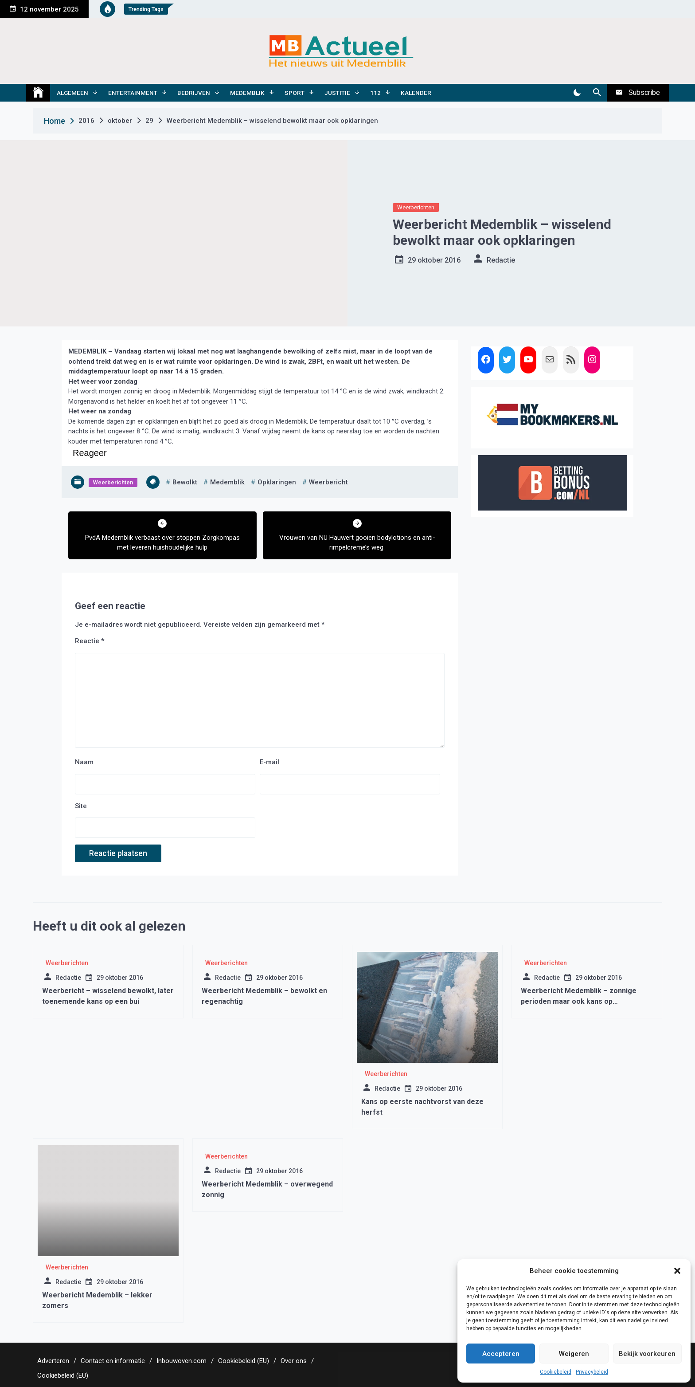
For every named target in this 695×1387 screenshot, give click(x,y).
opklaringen (277, 482)
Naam (84, 762)
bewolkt (184, 482)
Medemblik (247, 92)
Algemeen (72, 92)
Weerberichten (415, 207)
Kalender (416, 92)
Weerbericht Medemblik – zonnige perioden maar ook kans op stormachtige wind (578, 1001)
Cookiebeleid (555, 1372)
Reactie (89, 641)
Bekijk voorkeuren (647, 1354)
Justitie (337, 92)
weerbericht (328, 482)
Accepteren (500, 1354)
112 (375, 92)
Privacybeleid (592, 1372)
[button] (677, 1270)
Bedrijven (193, 92)
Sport (295, 92)
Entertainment (132, 92)
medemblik (227, 482)
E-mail (269, 762)
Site (81, 806)
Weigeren (574, 1354)
